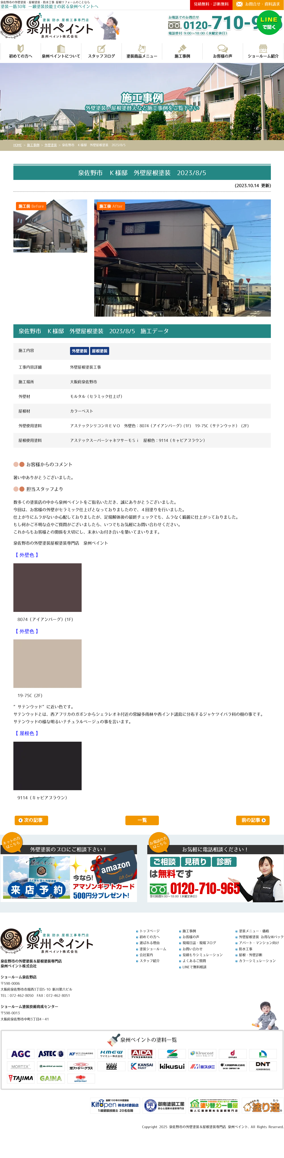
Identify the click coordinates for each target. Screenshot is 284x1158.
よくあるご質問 (194, 960)
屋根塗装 (99, 351)
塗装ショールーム (153, 949)
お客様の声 (222, 51)
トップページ (150, 931)
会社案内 (146, 955)
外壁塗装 (79, 351)
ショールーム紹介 (263, 51)
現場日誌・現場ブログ (199, 942)
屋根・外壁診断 (250, 955)
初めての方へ (20, 51)
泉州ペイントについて (61, 51)
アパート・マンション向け (259, 942)
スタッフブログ (101, 51)
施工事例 (182, 51)
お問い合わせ (193, 949)
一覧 (142, 820)
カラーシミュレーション (257, 960)
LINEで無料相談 (194, 967)
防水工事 (245, 949)
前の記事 (251, 820)
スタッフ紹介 (150, 960)
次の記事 (33, 820)
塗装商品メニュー (141, 51)
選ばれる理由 (150, 942)
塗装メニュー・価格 (254, 931)
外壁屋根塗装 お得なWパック (261, 937)
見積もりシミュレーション (203, 955)
